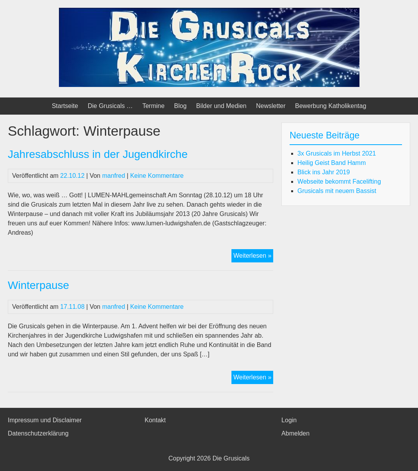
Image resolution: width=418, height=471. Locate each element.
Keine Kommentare (156, 175)
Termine (153, 106)
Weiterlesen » (253, 256)
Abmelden (295, 433)
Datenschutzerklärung (38, 433)
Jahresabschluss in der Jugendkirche (98, 154)
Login (289, 420)
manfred (113, 175)
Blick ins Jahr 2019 (323, 172)
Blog (180, 106)
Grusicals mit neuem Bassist (336, 191)
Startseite (65, 106)
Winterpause (38, 285)
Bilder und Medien (221, 106)
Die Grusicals (230, 458)
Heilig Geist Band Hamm (331, 162)
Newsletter (271, 106)
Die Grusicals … (110, 106)
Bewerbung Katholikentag (330, 106)
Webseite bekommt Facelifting (339, 181)
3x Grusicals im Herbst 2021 (336, 153)
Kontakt (155, 420)
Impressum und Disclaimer (45, 420)
